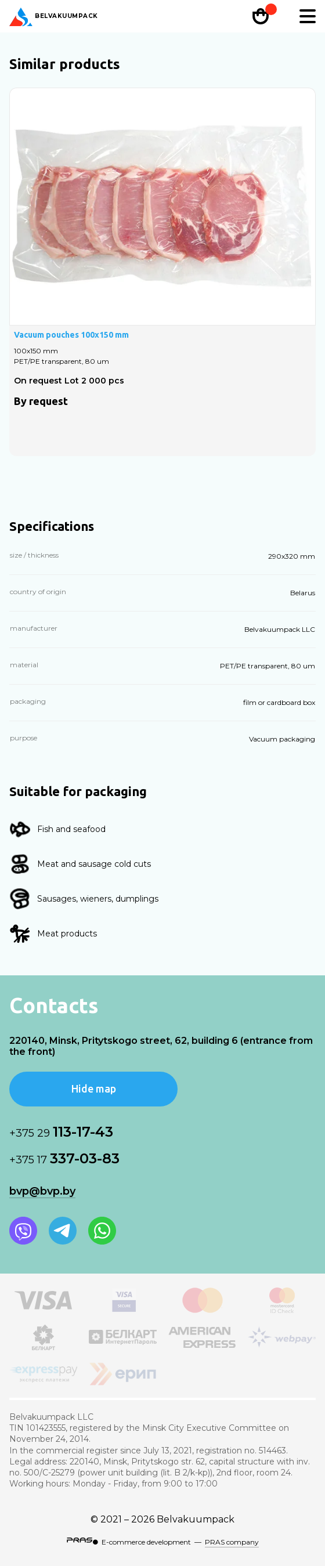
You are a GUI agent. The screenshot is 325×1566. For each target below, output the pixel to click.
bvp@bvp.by (42, 1191)
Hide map (93, 1088)
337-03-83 (64, 1158)
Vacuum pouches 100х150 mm (71, 334)
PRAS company (232, 1542)
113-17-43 (61, 1131)
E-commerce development (146, 1542)
